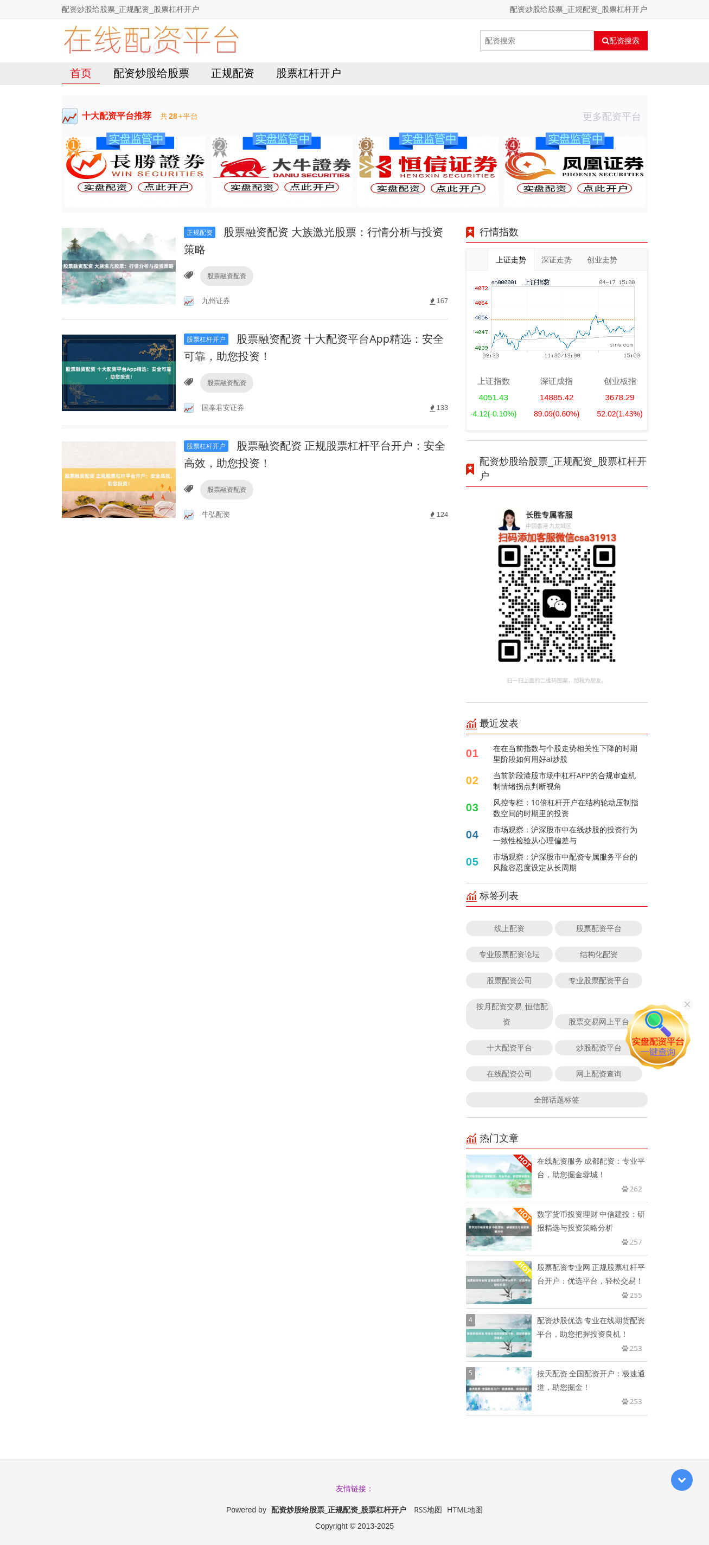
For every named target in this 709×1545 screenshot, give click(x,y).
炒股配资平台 (599, 1047)
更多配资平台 (615, 116)
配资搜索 (621, 40)
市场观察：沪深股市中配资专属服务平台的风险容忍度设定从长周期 (565, 862)
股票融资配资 (226, 275)
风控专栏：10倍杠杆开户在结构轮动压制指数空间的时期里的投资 (565, 807)
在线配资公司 (509, 1073)
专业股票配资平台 (599, 980)
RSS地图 (428, 1509)
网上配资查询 (599, 1073)
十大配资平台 (509, 1047)
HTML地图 (465, 1509)
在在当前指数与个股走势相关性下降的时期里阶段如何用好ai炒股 (565, 753)
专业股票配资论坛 (509, 954)
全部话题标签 (556, 1099)
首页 (81, 73)
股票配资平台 (599, 928)
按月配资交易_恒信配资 (512, 1014)
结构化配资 (599, 954)
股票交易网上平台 (599, 1021)
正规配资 (232, 73)
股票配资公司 (509, 980)
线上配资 (509, 928)
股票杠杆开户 (308, 73)
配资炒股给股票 (151, 73)
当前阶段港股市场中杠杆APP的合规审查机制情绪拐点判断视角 (564, 780)
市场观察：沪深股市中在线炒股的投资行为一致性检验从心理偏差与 (565, 834)
